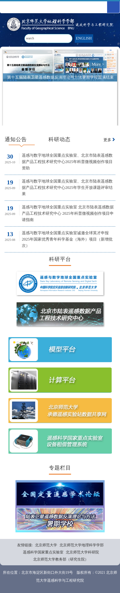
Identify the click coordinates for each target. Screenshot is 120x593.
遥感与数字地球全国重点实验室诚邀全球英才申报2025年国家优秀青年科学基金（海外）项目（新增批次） (67, 239)
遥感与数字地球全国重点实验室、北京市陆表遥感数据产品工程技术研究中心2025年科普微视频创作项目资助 (67, 161)
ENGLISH (84, 38)
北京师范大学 (46, 545)
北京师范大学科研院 (82, 552)
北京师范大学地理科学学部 (81, 545)
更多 (109, 139)
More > (98, 64)
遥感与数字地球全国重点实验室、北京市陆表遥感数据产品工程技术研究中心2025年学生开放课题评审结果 (67, 187)
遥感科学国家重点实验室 (43, 552)
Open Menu (113, 7)
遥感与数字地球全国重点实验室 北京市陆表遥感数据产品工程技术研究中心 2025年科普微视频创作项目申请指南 (68, 213)
